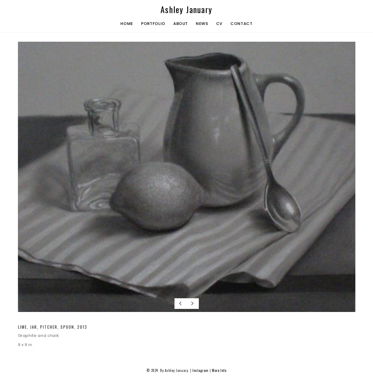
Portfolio (153, 23)
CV (219, 23)
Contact (241, 23)
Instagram (200, 370)
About (180, 23)
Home (126, 23)
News (202, 23)
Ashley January (186, 9)
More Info (219, 370)
